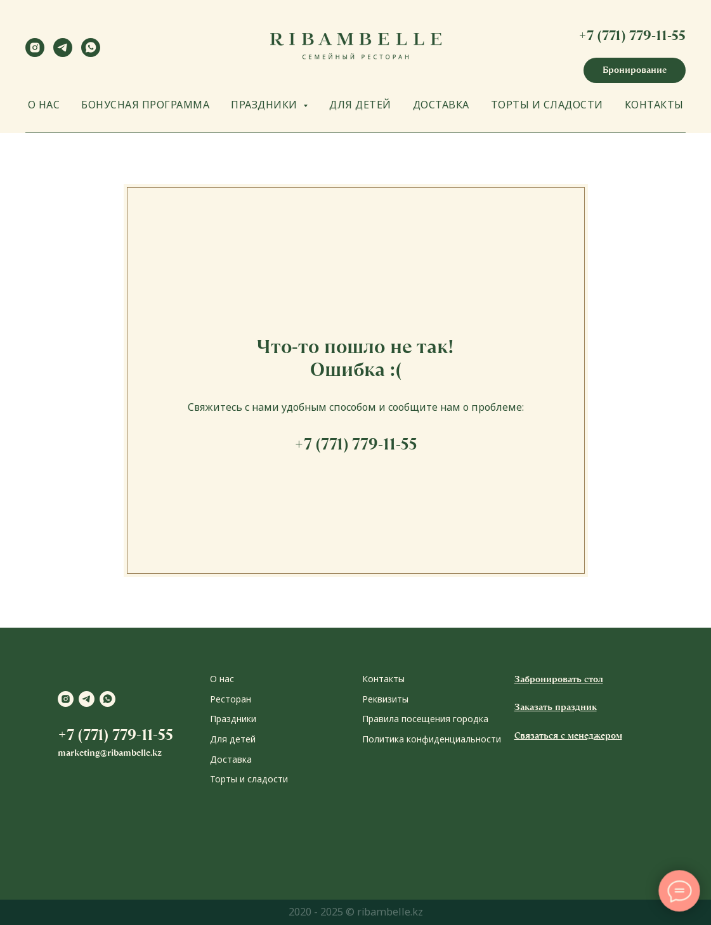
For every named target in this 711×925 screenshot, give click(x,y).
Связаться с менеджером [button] (568, 735)
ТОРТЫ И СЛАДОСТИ (547, 105)
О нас (222, 679)
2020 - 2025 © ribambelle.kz (356, 912)
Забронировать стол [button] (558, 679)
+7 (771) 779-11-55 (632, 35)
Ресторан (230, 699)
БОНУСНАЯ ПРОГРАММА (145, 105)
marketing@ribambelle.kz (110, 752)
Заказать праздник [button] (555, 707)
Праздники (233, 719)
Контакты (383, 679)
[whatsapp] (90, 53)
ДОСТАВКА (441, 105)
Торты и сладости (249, 779)
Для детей (233, 739)
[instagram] (34, 53)
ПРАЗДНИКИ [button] (265, 105)
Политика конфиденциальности (431, 739)
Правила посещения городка (425, 719)
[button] (635, 70)
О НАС (44, 105)
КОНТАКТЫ (654, 105)
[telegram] (62, 53)
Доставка (231, 759)
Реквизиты (385, 699)
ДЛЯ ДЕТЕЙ (360, 105)
